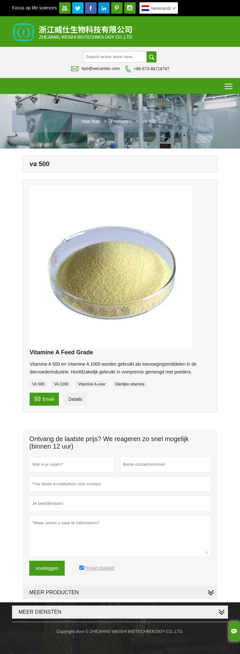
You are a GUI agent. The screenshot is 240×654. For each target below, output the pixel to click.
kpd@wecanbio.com (101, 68)
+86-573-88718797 (151, 68)
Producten (121, 121)
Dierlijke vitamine (130, 384)
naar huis (90, 121)
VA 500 (38, 384)
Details (75, 399)
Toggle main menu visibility (229, 84)
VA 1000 (61, 384)
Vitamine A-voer (92, 384)
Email (44, 398)
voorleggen (47, 568)
